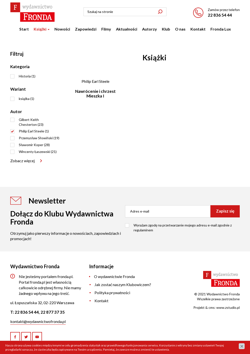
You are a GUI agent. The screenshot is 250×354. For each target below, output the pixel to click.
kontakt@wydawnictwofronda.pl (38, 321)
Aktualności (126, 29)
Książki (42, 29)
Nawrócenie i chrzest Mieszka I (95, 93)
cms (211, 307)
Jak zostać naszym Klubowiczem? (122, 284)
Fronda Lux (220, 29)
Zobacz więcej (22, 160)
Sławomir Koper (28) (34, 145)
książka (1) (26, 99)
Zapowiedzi (85, 29)
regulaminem (143, 230)
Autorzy (149, 29)
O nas (180, 29)
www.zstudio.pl (228, 307)
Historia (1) (27, 76)
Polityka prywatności (112, 292)
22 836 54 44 (220, 15)
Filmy (106, 29)
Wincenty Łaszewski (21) (38, 152)
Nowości (62, 29)
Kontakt (198, 29)
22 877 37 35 (53, 312)
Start (24, 29)
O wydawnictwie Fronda (114, 276)
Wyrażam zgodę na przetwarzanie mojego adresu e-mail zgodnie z (183, 227)
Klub (166, 29)
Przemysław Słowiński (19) (39, 138)
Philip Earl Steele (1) (34, 131)
